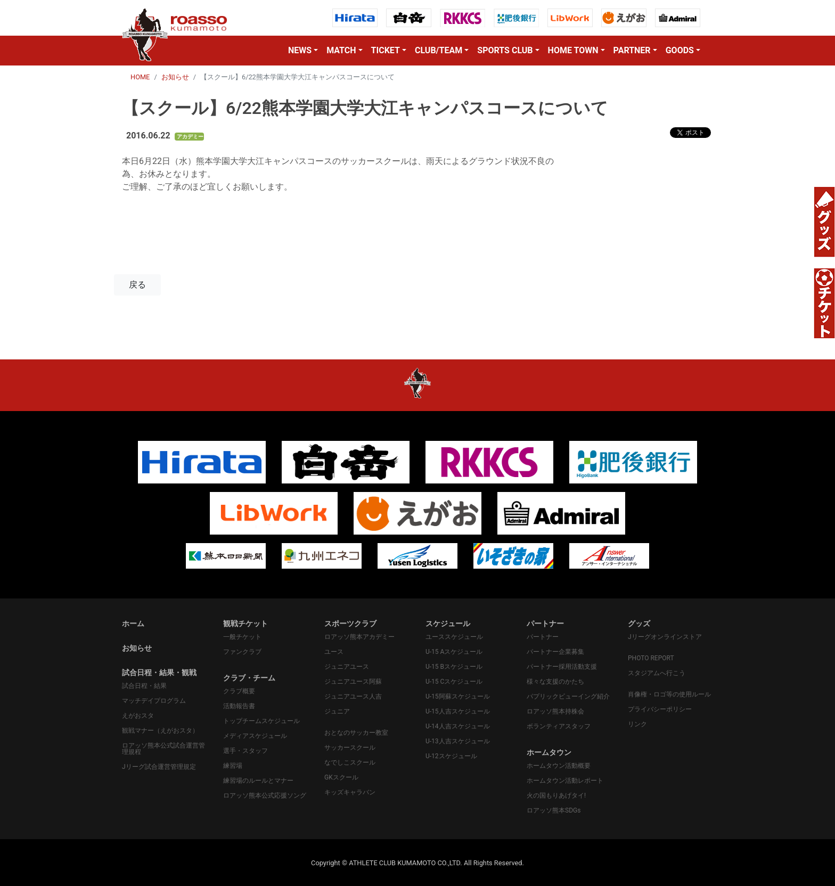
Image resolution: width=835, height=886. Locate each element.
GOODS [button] (680, 50)
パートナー (543, 637)
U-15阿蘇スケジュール (457, 696)
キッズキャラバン (349, 792)
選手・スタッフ (245, 750)
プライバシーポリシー (660, 709)
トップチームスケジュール (261, 721)
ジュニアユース (346, 666)
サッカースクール (349, 747)
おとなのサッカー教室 (356, 732)
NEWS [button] (300, 50)
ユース (333, 651)
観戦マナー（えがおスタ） (160, 730)
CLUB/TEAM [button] (438, 50)
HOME (140, 77)
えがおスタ (138, 715)
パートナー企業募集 (555, 651)
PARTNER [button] (632, 50)
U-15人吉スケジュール (457, 711)
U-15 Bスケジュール (453, 666)
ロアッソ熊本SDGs (553, 810)
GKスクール (341, 777)
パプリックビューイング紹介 (568, 696)
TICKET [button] (385, 50)
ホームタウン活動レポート (565, 780)
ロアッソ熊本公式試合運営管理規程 (163, 749)
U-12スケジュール (451, 756)
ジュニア (337, 711)
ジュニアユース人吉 (353, 696)
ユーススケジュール (454, 637)
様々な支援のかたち (555, 681)
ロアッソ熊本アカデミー (359, 637)
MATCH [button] (341, 50)
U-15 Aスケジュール (453, 651)
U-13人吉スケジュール (457, 741)
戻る (137, 285)
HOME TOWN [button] (573, 50)
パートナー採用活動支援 (562, 666)
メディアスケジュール (255, 736)
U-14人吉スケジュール (457, 726)
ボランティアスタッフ (559, 726)
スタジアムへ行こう (656, 673)
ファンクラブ (242, 651)
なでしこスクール (349, 762)
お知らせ (175, 77)
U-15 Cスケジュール (453, 681)
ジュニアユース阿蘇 (353, 681)
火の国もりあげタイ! (556, 795)
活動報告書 (239, 706)
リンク (637, 724)
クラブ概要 (239, 691)
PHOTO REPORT (651, 658)
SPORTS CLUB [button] (505, 50)
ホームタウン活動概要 (559, 765)
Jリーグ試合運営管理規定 (159, 766)
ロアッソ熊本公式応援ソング (264, 795)
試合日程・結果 (144, 686)
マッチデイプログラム (154, 700)
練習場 (232, 765)
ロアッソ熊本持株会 (555, 711)
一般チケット (242, 637)
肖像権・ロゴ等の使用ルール (669, 694)
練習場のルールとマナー (258, 780)
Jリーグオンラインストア (665, 637)
